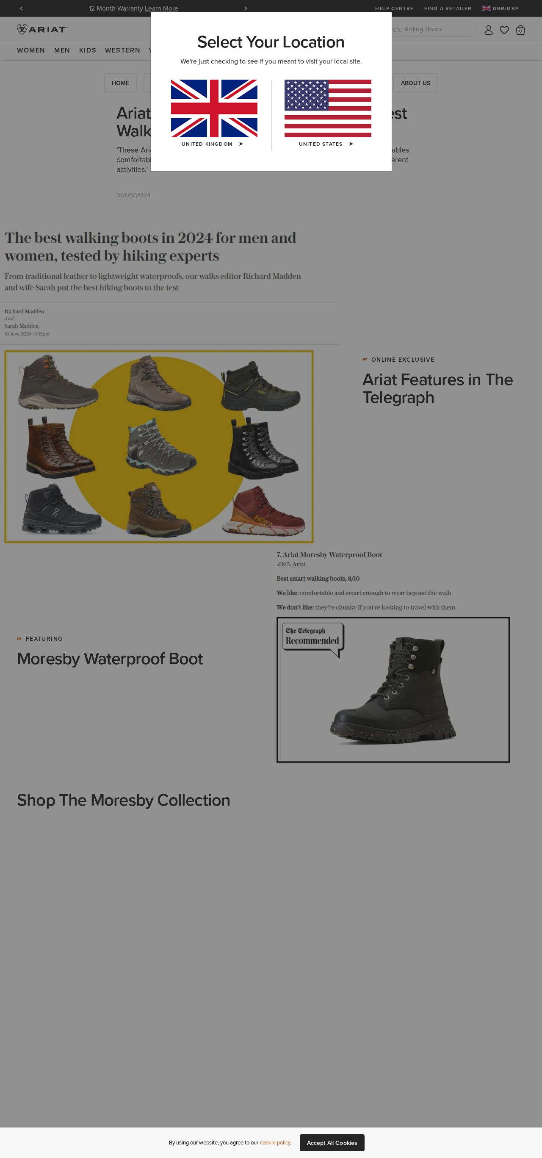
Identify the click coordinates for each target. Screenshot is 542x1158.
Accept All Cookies (332, 1143)
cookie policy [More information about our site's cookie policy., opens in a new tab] (275, 1143)
